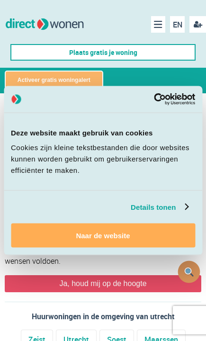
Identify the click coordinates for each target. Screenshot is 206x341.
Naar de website (103, 236)
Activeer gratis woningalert (54, 80)
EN (177, 24)
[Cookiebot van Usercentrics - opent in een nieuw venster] (153, 99)
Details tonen (153, 207)
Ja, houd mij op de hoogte (102, 283)
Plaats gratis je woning (103, 52)
